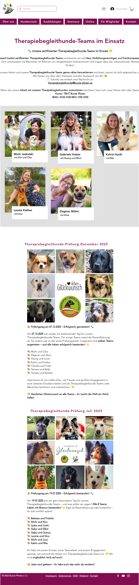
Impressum (51, 575)
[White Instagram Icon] (128, 576)
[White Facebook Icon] (118, 576)
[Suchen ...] (36, 8)
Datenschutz (65, 575)
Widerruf (84, 575)
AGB (75, 575)
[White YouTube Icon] (123, 576)
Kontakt (94, 575)
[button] (132, 9)
